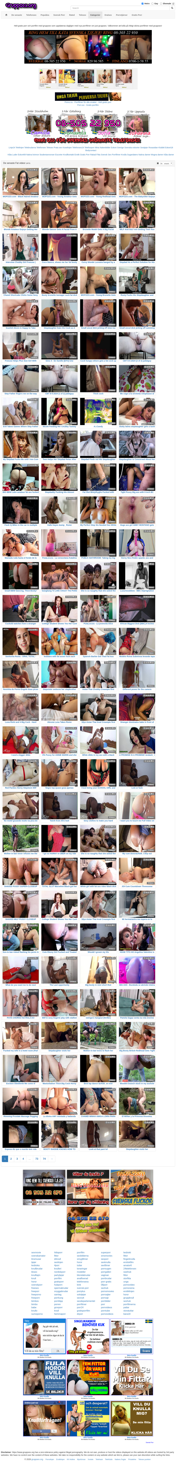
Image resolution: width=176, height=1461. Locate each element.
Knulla (124, 154)
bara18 (127, 1314)
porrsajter (106, 1294)
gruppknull (128, 1298)
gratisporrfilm (83, 1310)
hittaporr (58, 1252)
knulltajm (35, 1275)
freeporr (35, 1291)
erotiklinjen (128, 1291)
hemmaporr (60, 1314)
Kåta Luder (12, 154)
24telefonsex (129, 1268)
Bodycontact (90, 150)
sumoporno (37, 1314)
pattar (126, 1307)
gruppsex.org (37, 1459)
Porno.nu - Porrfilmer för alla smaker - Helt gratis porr (88, 102)
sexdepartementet (86, 1301)
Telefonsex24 (78, 147)
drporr (80, 1314)
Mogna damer (157, 154)
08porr (104, 1285)
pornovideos (107, 1314)
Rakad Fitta (95, 154)
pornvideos (106, 1307)
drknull (57, 1259)
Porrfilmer (116, 154)
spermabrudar (61, 1288)
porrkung (58, 1298)
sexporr (104, 1259)
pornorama (128, 1288)
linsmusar (36, 1259)
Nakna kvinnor (32, 154)
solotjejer (81, 1294)
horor (79, 1262)
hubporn (58, 1285)
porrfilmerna (129, 1304)
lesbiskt (127, 1252)
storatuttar (128, 1310)
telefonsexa (82, 1281)
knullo (34, 1310)
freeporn (35, 1298)
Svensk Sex (106, 154)
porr (103, 1304)
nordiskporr (59, 1272)
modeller (81, 1272)
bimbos (35, 1301)
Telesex (49, 147)
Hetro (147, 3)
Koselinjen (67, 147)
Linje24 (12, 147)
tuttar (79, 1265)
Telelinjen (20, 147)
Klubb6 (161, 147)
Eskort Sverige (117, 147)
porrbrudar (106, 1278)
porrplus (81, 1291)
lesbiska (35, 1265)
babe (34, 1307)
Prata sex (58, 147)
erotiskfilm (128, 1262)
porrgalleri (106, 1272)
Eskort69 (22, 154)
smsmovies (106, 1256)
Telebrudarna (30, 147)
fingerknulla (129, 1259)
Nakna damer (144, 154)
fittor (56, 1256)
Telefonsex (41, 147)
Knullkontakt (68, 154)
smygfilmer (82, 1259)
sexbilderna (82, 1256)
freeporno (36, 1294)
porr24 (80, 1307)
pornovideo (129, 1285)
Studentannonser (47, 154)
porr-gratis (106, 1281)
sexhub (104, 1288)
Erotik (77, 154)
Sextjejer (144, 147)
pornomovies (107, 1291)
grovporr (58, 1307)
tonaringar (82, 1268)
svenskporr (36, 1285)
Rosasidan (153, 147)
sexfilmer (105, 1265)
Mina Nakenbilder (102, 147)
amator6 (127, 1265)
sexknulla (105, 1262)
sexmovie (36, 1252)
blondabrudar (83, 1275)
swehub (127, 1272)
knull (33, 1278)
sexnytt (80, 1298)
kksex (34, 1272)
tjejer (33, 1262)
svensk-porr (83, 1288)
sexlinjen (58, 1262)
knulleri (57, 1268)
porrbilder (106, 1301)
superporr (106, 1252)
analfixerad (82, 1278)
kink (79, 1285)
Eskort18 (169, 147)
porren (57, 1304)
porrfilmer (82, 1304)
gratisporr (59, 1281)
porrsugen (106, 1268)
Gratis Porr (85, 154)
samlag (57, 1294)
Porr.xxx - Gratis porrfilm (88, 105)
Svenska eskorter (132, 147)
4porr (56, 1265)
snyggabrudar (61, 1291)
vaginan (105, 1275)
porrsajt (104, 1298)
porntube (105, 1310)
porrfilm (80, 1252)
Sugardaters (132, 154)
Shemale (167, 3)
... (30, 1158)
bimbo (34, 1304)
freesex (35, 1288)
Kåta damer (169, 154)
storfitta (127, 1278)
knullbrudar (37, 1268)
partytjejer (59, 1275)
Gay (156, 3)
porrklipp (58, 1301)
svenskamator (38, 1256)
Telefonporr (89, 147)
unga (126, 1281)
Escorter (59, 154)
